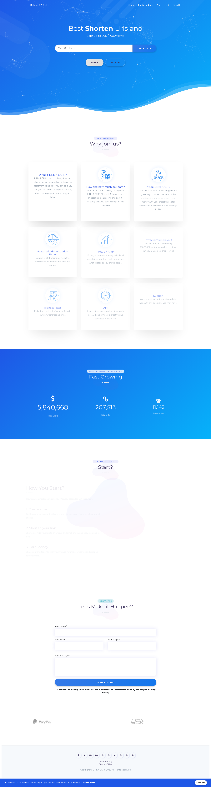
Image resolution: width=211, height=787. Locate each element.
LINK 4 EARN (37, 5)
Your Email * (60, 639)
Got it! (200, 782)
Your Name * (61, 626)
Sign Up (115, 62)
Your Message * (62, 655)
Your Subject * (114, 639)
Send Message (105, 682)
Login (94, 62)
